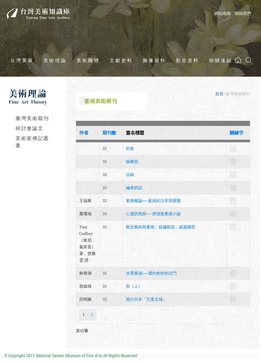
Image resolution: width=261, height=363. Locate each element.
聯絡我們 (243, 13)
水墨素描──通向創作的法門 (151, 273)
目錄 (130, 174)
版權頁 (132, 161)
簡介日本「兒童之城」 (146, 299)
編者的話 (134, 187)
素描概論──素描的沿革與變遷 (153, 200)
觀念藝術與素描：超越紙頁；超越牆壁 (160, 227)
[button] (248, 60)
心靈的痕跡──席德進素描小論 (153, 214)
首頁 (219, 94)
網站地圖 (222, 13)
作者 (83, 132)
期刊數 (109, 132)
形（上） (134, 286)
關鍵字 (236, 132)
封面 (130, 148)
